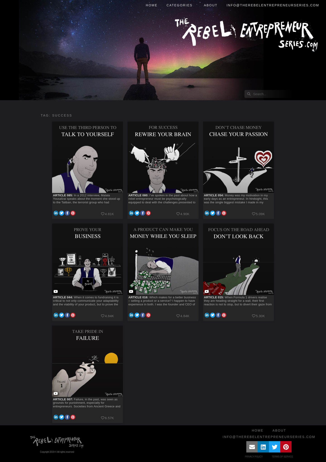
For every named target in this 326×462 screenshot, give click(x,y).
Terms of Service (282, 456)
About (210, 5)
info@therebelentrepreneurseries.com (273, 5)
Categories (181, 5)
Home (152, 5)
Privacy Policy (254, 456)
